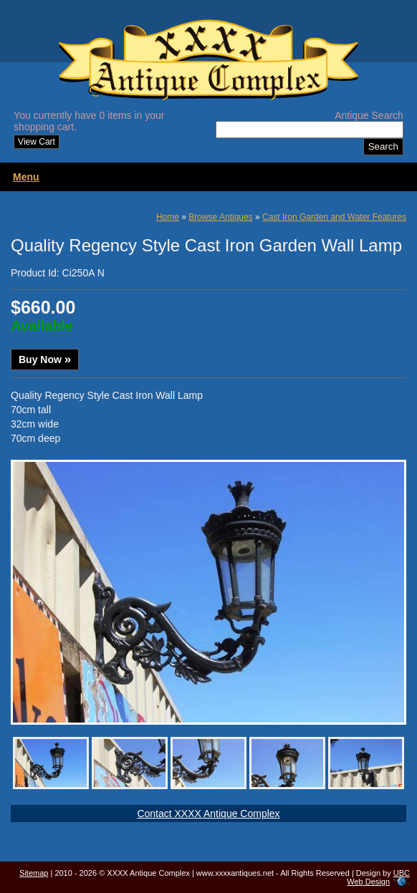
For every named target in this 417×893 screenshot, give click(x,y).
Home (167, 217)
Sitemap (33, 873)
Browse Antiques (220, 217)
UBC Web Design (378, 877)
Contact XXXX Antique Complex (208, 813)
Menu (26, 177)
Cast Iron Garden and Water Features (334, 217)
